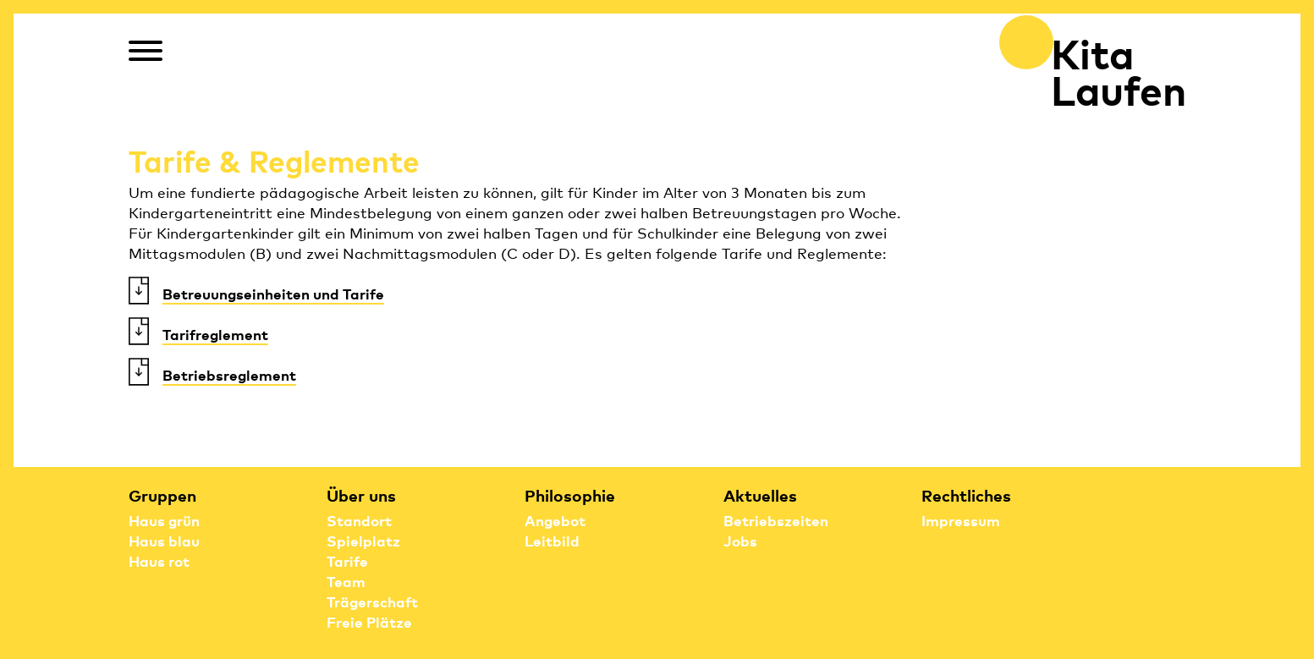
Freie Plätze (369, 621)
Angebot (555, 520)
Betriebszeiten (775, 520)
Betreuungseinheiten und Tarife (273, 293)
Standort (359, 520)
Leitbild (552, 540)
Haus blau (164, 540)
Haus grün (164, 520)
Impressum (960, 520)
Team (346, 580)
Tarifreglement (215, 333)
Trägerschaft (372, 601)
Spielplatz (363, 540)
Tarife (347, 560)
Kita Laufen (1118, 70)
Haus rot (159, 560)
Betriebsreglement (229, 374)
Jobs (740, 540)
